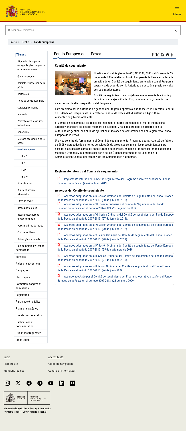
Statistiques (23, 277)
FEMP (24, 156)
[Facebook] (153, 55)
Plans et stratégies (27, 308)
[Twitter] (158, 55)
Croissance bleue (26, 232)
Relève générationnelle (29, 239)
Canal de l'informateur (62, 370)
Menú (177, 14)
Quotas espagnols (26, 76)
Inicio (14, 42)
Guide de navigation (60, 363)
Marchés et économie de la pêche (31, 140)
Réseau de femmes (27, 207)
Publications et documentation (24, 324)
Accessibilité (55, 357)
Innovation (22, 114)
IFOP (23, 169)
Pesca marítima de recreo (30, 225)
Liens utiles (22, 340)
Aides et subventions (28, 263)
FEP (23, 163)
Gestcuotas (23, 94)
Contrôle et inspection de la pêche (31, 85)
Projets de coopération (29, 315)
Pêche (25, 42)
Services (21, 257)
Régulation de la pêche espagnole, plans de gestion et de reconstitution (31, 65)
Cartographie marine (27, 107)
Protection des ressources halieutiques (30, 123)
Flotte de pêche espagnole (30, 100)
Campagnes (23, 270)
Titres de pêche (25, 201)
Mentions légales (14, 370)
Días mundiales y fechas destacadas (30, 248)
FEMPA (24, 176)
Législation (22, 295)
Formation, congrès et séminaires (28, 286)
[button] (177, 10)
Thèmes (21, 54)
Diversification (24, 183)
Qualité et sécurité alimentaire (26, 192)
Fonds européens (26, 149)
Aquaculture (23, 132)
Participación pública (28, 301)
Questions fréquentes (28, 333)
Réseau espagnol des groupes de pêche (28, 216)
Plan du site (11, 363)
